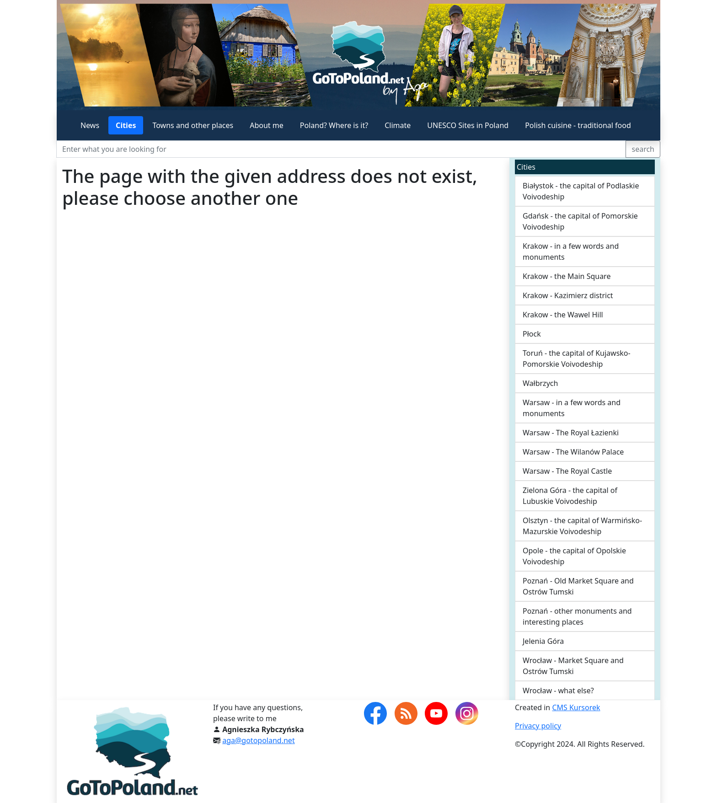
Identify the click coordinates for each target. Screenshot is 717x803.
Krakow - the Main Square (566, 276)
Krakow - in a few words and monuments (571, 251)
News (89, 125)
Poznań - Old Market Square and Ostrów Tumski (578, 586)
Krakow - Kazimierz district (568, 295)
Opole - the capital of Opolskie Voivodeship (574, 556)
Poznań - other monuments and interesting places (577, 616)
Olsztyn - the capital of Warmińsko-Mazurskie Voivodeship (582, 525)
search (642, 149)
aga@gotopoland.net (258, 740)
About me (267, 125)
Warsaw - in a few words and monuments (572, 407)
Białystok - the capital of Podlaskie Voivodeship (581, 191)
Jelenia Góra (543, 641)
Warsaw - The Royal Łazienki (571, 433)
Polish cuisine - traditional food (578, 125)
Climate (398, 125)
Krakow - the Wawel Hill (563, 315)
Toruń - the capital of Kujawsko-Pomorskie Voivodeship (577, 358)
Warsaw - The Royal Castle (567, 471)
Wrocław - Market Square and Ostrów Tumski (573, 665)
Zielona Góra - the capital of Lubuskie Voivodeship (570, 495)
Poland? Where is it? (334, 125)
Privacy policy (538, 726)
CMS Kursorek (576, 707)
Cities (126, 125)
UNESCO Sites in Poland (467, 125)
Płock (532, 334)
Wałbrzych (540, 383)
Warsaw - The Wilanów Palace (573, 452)
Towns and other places (192, 125)
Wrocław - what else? (558, 690)
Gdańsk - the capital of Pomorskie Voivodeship (580, 221)
